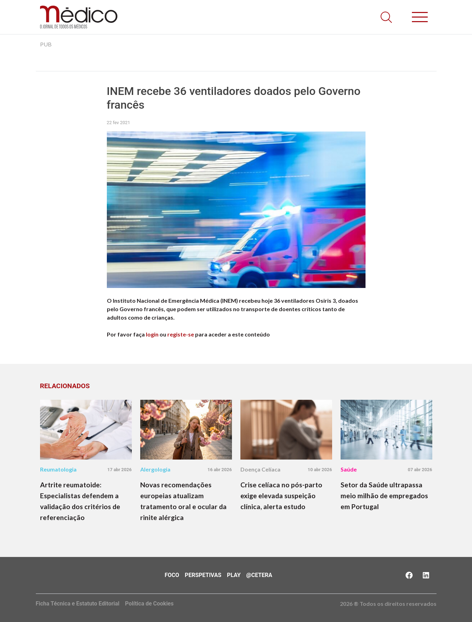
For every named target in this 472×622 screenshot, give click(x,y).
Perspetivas (203, 575)
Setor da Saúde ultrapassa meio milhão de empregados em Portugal (384, 496)
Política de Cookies (149, 603)
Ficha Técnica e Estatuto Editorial (77, 603)
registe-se (180, 334)
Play (234, 575)
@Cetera (259, 575)
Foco (172, 575)
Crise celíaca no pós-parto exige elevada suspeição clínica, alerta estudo (281, 496)
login (152, 334)
